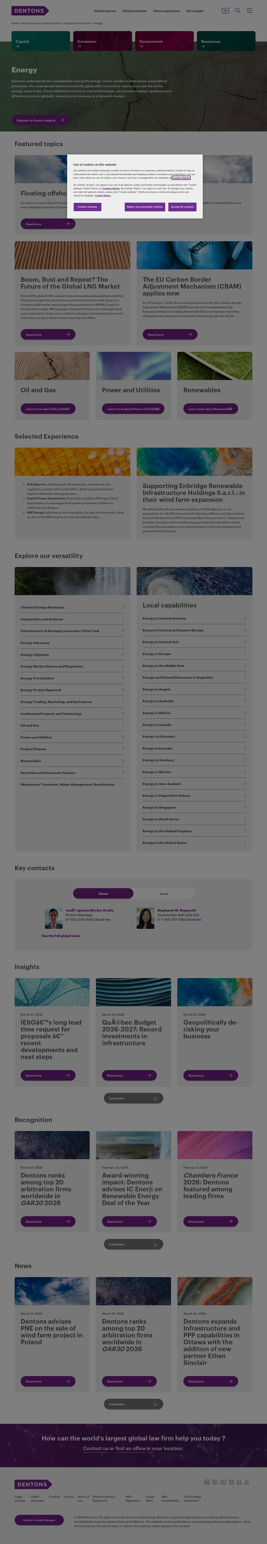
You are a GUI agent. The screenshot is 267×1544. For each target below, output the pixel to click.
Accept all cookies (182, 207)
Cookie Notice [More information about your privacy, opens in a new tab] (103, 195)
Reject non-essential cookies (145, 207)
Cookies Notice (181, 178)
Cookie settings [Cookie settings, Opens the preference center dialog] (87, 207)
